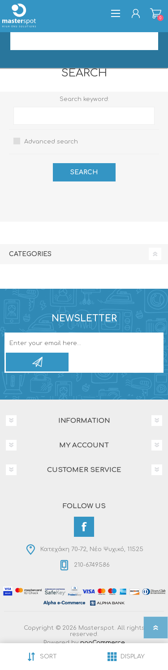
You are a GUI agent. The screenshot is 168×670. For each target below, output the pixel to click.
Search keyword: (84, 99)
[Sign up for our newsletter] (74, 343)
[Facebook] (84, 527)
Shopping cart (156, 13)
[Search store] (84, 41)
